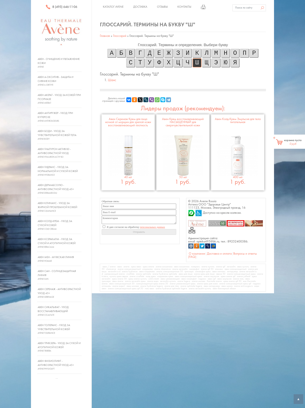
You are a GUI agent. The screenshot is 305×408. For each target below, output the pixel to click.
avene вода (152, 281)
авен (119, 267)
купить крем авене (119, 276)
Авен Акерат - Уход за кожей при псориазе (59, 99)
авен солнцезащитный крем (188, 276)
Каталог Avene (113, 6)
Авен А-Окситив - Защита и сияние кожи (55, 81)
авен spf (212, 279)
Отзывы (162, 6)
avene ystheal (243, 276)
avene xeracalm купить (200, 288)
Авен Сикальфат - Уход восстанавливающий (53, 311)
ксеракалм (147, 269)
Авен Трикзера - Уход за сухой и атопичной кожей (59, 347)
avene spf (220, 267)
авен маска (226, 286)
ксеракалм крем (165, 276)
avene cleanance (162, 269)
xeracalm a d (114, 271)
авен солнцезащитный (235, 269)
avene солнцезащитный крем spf (235, 284)
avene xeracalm (180, 269)
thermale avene (214, 281)
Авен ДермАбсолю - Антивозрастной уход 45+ (56, 189)
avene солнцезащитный (129, 269)
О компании (197, 253)
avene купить (208, 267)
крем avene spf (228, 276)
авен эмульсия (224, 279)
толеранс (195, 267)
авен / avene (109, 267)
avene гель (238, 279)
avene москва (198, 281)
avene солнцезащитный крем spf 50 (125, 288)
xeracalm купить (168, 281)
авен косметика (181, 267)
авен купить (243, 267)
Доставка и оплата (219, 253)
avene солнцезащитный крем (241, 274)
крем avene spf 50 (232, 281)
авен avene (117, 281)
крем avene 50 (119, 279)
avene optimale (143, 274)
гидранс (202, 279)
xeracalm (231, 267)
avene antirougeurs (243, 286)
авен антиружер (212, 286)
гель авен (149, 288)
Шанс (112, 80)
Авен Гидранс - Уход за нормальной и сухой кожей (58, 171)
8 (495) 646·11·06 (61, 7)
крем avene (148, 267)
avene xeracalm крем (135, 281)
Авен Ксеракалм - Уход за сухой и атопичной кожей (57, 243)
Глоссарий (119, 36)
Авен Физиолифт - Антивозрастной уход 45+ (56, 365)
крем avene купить (137, 279)
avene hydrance (130, 271)
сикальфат (194, 269)
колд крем (151, 276)
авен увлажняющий (170, 279)
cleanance (111, 269)
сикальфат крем (203, 271)
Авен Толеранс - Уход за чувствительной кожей (54, 329)
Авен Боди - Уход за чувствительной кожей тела (57, 135)
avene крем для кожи (207, 284)
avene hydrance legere (151, 286)
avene (126, 267)
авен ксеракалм (147, 271)
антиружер (232, 271)
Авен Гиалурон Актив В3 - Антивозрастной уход (54, 153)
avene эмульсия (211, 276)
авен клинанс (218, 271)
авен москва (133, 286)
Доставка (140, 6)
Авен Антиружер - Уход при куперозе (55, 117)
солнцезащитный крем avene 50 (152, 284)
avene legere (183, 281)
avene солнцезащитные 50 (169, 271)
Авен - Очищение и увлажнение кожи (59, 63)
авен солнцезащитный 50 (121, 284)
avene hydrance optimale (164, 274)
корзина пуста (293, 142)
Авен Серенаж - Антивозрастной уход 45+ (59, 293)
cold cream (153, 279)
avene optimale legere (191, 286)
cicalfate (130, 274)
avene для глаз (171, 286)
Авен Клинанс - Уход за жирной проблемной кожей (57, 207)
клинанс (219, 269)
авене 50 (220, 274)
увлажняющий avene (115, 274)
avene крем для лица (204, 274)
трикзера (188, 271)
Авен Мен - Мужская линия (56, 259)
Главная (105, 36)
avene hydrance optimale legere (171, 288)
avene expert (118, 286)
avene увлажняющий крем (182, 284)
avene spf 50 (207, 269)
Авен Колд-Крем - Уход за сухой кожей (55, 225)
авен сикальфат (189, 279)
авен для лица (185, 274)
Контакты (184, 6)
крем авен (136, 267)
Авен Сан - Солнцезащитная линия (57, 275)
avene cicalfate (137, 276)
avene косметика (164, 267)
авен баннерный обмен (224, 288)
